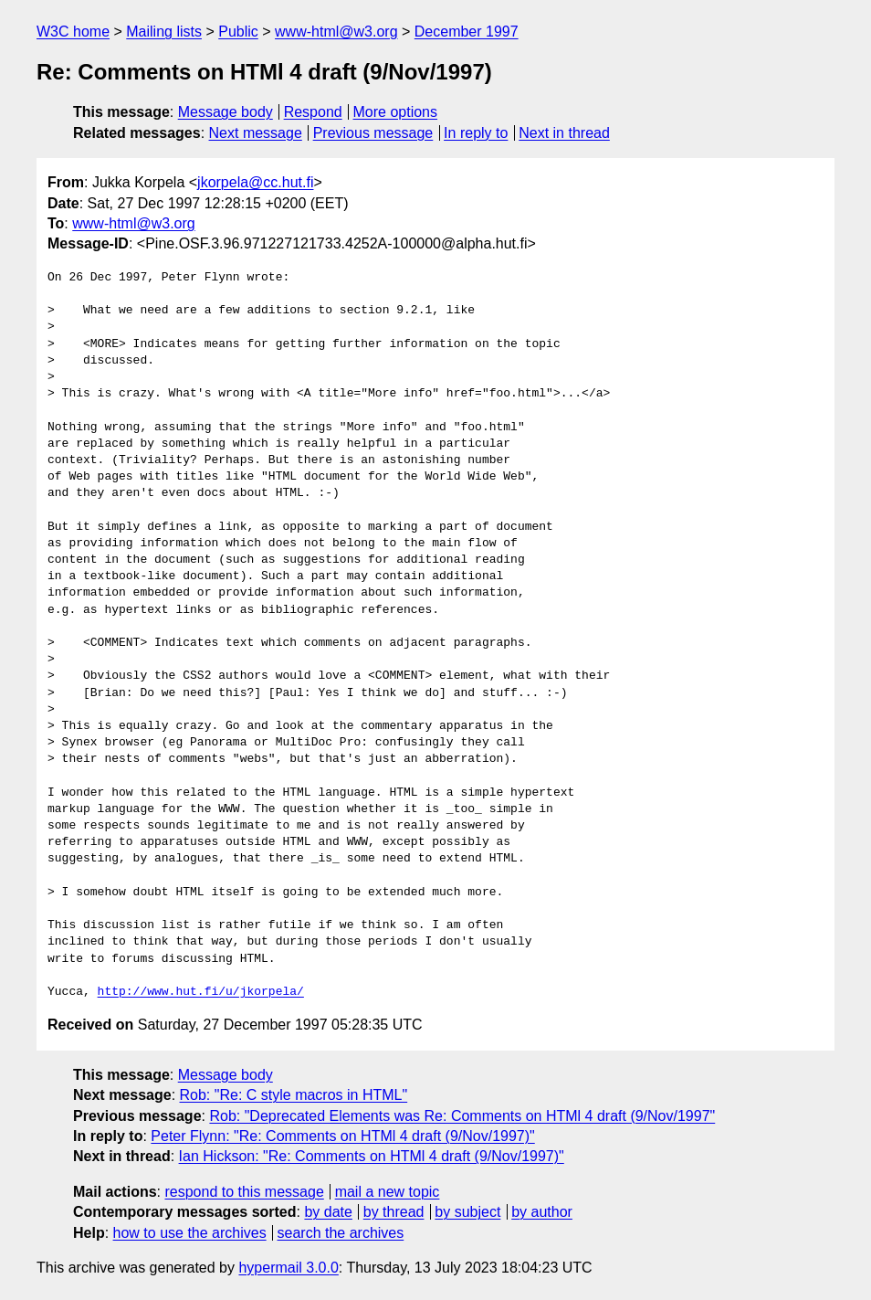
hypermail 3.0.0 (288, 1267)
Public (238, 31)
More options (395, 112)
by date (328, 1212)
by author (541, 1212)
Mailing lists (164, 31)
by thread (394, 1212)
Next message (255, 133)
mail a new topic (387, 1192)
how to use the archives (190, 1233)
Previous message (373, 133)
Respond (313, 112)
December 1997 (467, 31)
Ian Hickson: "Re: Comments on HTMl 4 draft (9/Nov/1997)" (371, 1156)
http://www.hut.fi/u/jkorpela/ (201, 992)
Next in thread (564, 133)
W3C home (73, 31)
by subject (467, 1212)
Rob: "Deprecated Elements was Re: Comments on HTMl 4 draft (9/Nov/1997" (462, 1116)
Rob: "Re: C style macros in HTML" (294, 1095)
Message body (225, 112)
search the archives (341, 1233)
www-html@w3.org (336, 31)
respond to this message (243, 1192)
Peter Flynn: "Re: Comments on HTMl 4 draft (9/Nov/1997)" (342, 1136)
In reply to (476, 133)
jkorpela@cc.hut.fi (255, 182)
